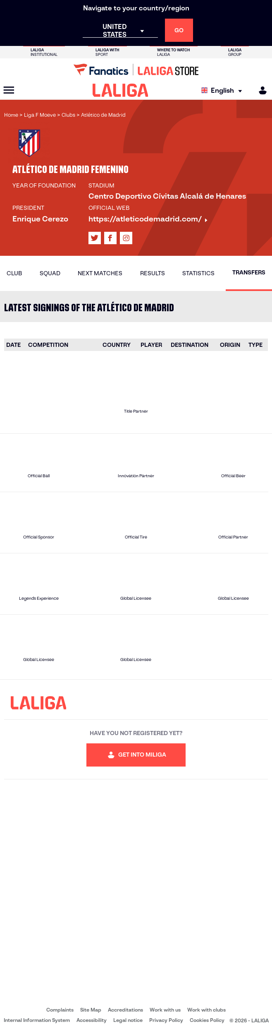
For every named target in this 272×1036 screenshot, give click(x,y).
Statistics (198, 273)
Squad (50, 273)
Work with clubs (206, 1009)
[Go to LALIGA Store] (136, 69)
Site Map (90, 1009)
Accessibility (91, 1020)
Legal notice (128, 1020)
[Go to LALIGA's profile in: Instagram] (126, 238)
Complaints (60, 1009)
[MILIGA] (260, 90)
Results (152, 273)
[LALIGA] (120, 90)
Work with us (165, 1009)
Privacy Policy (166, 1020)
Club (14, 273)
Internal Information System (37, 1020)
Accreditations (125, 1009)
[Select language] (224, 90)
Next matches (100, 273)
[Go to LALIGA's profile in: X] (94, 238)
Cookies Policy (207, 1020)
